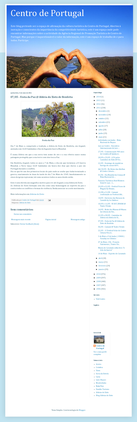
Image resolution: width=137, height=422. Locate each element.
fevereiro (102, 266)
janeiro (102, 269)
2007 (98, 285)
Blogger (82, 410)
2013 (98, 100)
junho (101, 133)
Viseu (98, 370)
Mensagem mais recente (21, 220)
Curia (98, 377)
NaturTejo (100, 386)
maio (101, 137)
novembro (103, 115)
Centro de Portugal (47, 13)
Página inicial (50, 220)
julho (101, 130)
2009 (98, 278)
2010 (98, 274)
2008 (98, 281)
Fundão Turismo (102, 389)
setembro (102, 122)
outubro (102, 119)
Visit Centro (100, 299)
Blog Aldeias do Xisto (104, 395)
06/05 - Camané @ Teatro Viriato (111, 227)
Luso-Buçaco (101, 380)
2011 (98, 108)
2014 (98, 97)
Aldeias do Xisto (37, 194)
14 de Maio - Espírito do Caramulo (112, 254)
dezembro (103, 111)
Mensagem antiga (78, 220)
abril (101, 258)
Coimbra (99, 367)
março (101, 262)
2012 (98, 104)
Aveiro (98, 364)
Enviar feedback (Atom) (29, 224)
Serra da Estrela (102, 374)
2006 (98, 289)
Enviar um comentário (23, 214)
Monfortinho (101, 383)
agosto (101, 126)
